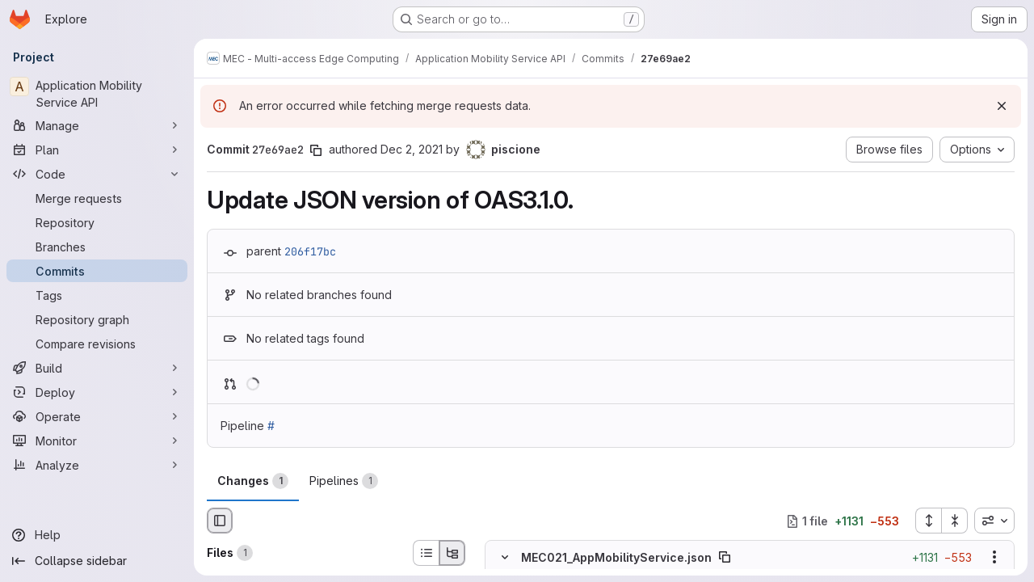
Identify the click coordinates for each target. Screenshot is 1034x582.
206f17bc (310, 251)
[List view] (426, 553)
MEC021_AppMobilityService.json (616, 557)
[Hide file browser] (220, 521)
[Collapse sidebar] (96, 561)
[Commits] (96, 270)
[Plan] (96, 149)
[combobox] (994, 521)
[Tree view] (452, 553)
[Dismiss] (1001, 106)
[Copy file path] (724, 557)
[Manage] (96, 125)
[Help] (96, 535)
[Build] (96, 367)
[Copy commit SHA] (316, 150)
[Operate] (96, 416)
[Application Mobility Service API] (96, 93)
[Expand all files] (928, 521)
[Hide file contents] (505, 557)
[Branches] (96, 246)
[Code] (96, 173)
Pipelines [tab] (343, 481)
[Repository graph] (96, 319)
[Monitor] (96, 440)
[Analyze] (96, 464)
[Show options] (994, 557)
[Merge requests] (96, 198)
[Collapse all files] (955, 521)
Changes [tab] (252, 481)
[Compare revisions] (96, 343)
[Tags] (96, 295)
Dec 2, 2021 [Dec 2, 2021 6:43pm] (411, 149)
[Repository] (96, 222)
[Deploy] (96, 392)
